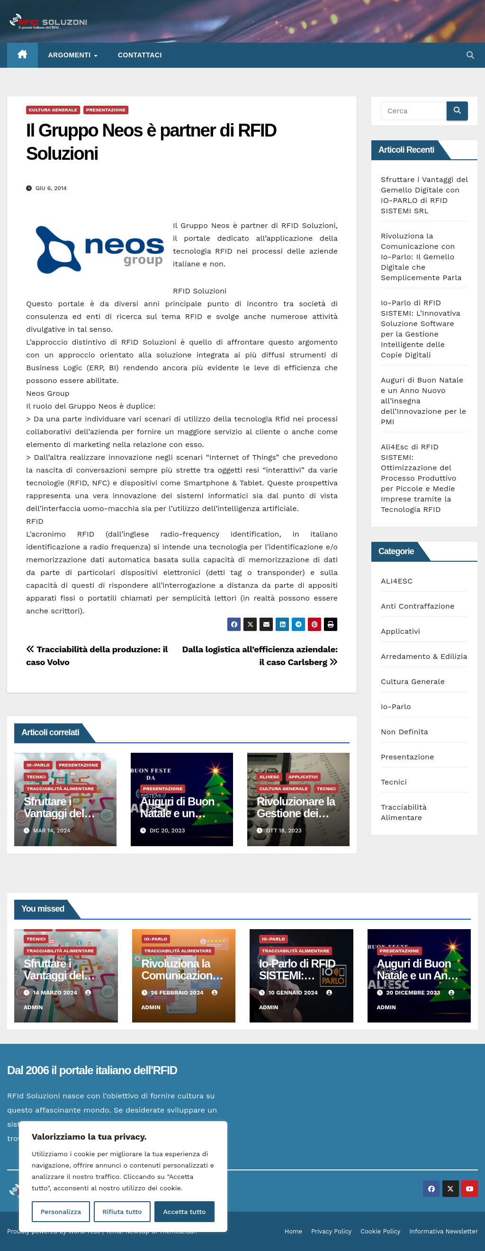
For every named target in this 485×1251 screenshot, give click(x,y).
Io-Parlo (38, 764)
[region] (123, 1176)
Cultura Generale (53, 109)
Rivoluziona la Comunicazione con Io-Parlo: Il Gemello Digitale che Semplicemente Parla (421, 256)
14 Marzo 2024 (56, 992)
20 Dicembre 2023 (413, 992)
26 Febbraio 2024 (178, 992)
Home (293, 1231)
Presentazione (106, 109)
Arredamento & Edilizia (424, 656)
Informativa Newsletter (443, 1231)
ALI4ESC (269, 776)
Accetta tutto (184, 1211)
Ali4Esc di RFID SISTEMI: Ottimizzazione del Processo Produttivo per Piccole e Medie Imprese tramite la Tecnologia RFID (419, 478)
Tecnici (36, 776)
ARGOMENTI (70, 55)
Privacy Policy (331, 1231)
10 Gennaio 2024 (294, 992)
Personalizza (60, 1211)
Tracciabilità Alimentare (60, 788)
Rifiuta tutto (122, 1211)
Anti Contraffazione (418, 606)
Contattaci (140, 55)
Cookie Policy (380, 1231)
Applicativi (303, 776)
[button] (470, 55)
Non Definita (404, 731)
